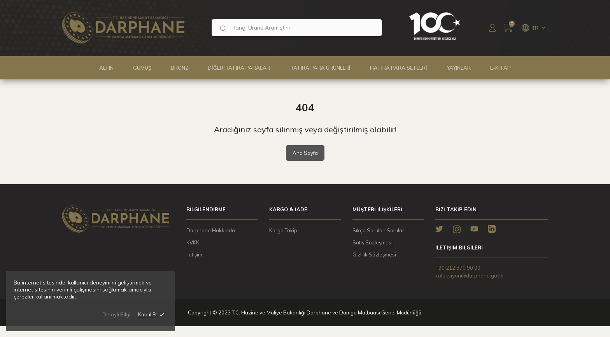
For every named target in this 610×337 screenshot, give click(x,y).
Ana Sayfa (305, 153)
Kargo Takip (283, 230)
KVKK (192, 242)
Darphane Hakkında (210, 230)
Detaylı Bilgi (116, 318)
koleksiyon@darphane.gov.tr (469, 275)
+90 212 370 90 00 (457, 268)
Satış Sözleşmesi (372, 242)
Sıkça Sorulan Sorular (378, 230)
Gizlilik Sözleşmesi (374, 254)
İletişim (194, 254)
